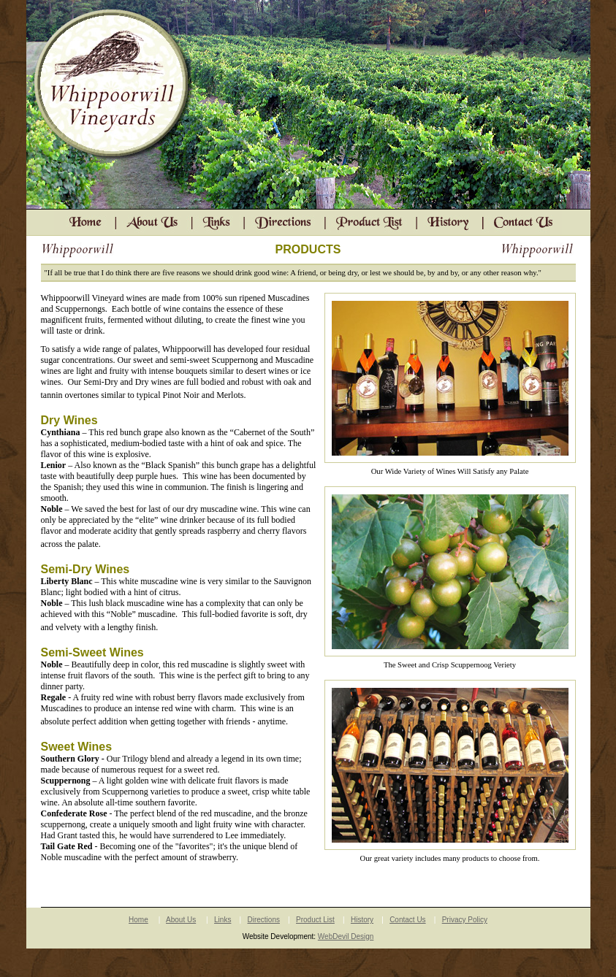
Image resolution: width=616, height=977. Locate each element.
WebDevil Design (346, 936)
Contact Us (407, 920)
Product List (315, 920)
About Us (181, 920)
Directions (264, 920)
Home (138, 920)
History (362, 920)
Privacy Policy (464, 920)
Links (222, 920)
